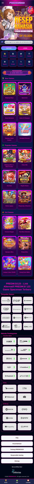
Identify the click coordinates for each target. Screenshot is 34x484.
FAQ (17, 438)
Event (5, 481)
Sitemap (17, 461)
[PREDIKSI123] (17, 2)
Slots (21, 55)
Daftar (8, 48)
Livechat (28, 481)
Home (4, 55)
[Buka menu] (2, 3)
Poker (21, 63)
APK (17, 481)
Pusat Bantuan (17, 443)
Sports (5, 63)
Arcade (13, 63)
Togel (29, 63)
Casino (29, 55)
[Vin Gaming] (17, 471)
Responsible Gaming (17, 455)
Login (25, 48)
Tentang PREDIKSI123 (17, 449)
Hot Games (13, 55)
